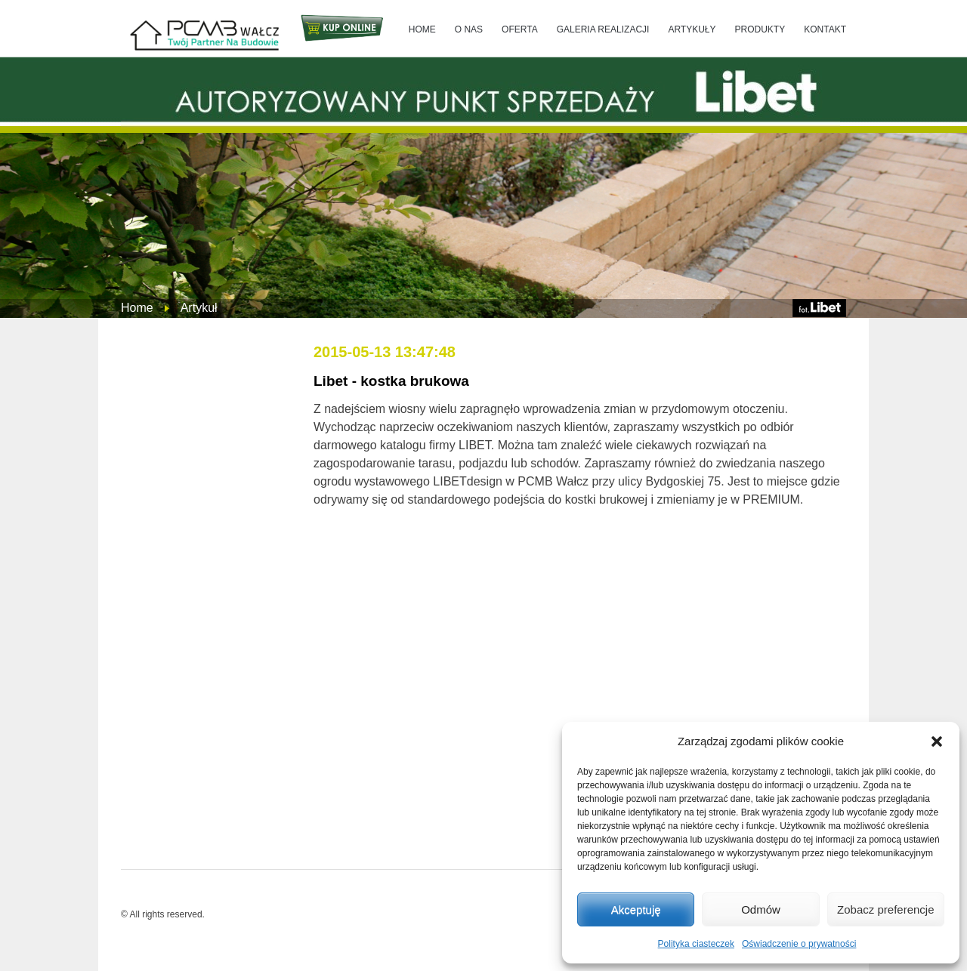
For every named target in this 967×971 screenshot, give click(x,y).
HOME (422, 29)
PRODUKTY (760, 29)
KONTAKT (825, 29)
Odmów (760, 909)
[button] (936, 741)
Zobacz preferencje (885, 909)
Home (137, 307)
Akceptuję (636, 909)
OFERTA (520, 29)
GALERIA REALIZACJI (603, 29)
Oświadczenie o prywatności (799, 944)
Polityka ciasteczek (696, 944)
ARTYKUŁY (691, 29)
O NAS (469, 29)
